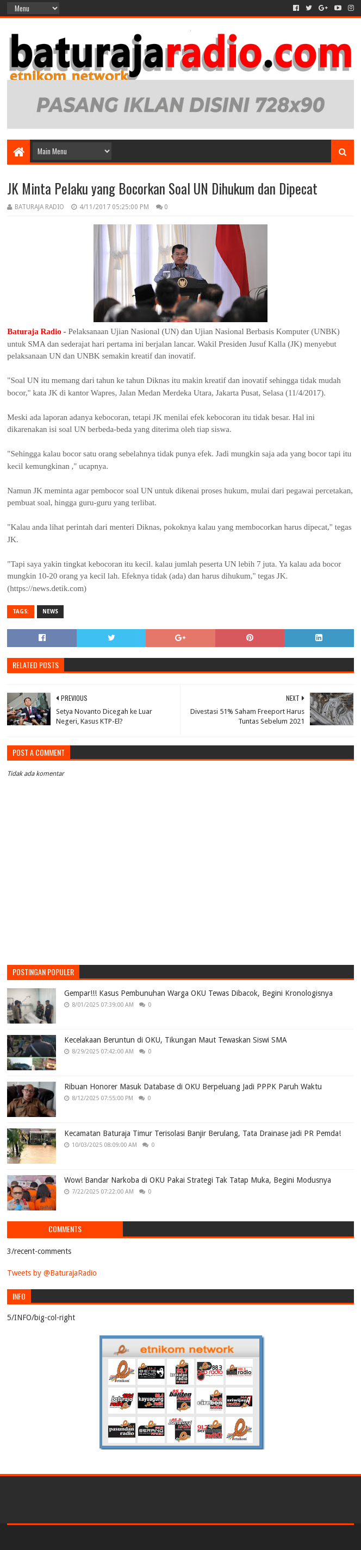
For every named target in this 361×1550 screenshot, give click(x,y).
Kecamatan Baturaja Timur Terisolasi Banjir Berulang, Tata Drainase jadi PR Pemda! (202, 1133)
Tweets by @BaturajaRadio (52, 1273)
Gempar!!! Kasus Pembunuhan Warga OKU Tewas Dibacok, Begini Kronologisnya (198, 993)
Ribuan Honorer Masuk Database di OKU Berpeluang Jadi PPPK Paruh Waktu (193, 1086)
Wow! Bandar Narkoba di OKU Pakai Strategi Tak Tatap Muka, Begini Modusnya (197, 1180)
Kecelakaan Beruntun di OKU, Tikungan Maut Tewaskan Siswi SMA (175, 1040)
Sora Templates (67, 1537)
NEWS (50, 611)
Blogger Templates (130, 1537)
